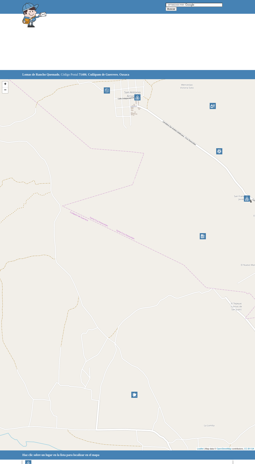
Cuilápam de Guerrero (103, 74)
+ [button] (5, 84)
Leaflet (200, 449)
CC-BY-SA (249, 449)
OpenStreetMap (224, 449)
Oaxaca (124, 74)
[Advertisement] (117, 42)
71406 (83, 74)
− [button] (5, 90)
